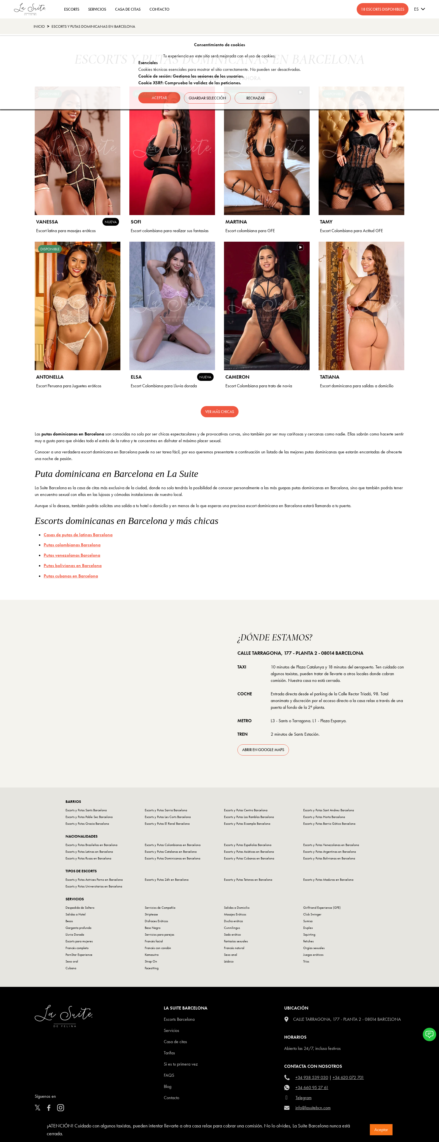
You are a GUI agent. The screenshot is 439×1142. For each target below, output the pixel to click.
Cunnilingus (232, 928)
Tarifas (169, 1053)
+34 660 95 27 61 (311, 1087)
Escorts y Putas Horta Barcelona (324, 817)
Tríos (306, 961)
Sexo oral (72, 961)
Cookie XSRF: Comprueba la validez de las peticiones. (189, 83)
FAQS (169, 1075)
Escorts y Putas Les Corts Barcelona (168, 817)
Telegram (304, 1098)
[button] (429, 1034)
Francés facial (154, 941)
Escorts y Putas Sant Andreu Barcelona (328, 810)
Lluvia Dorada (75, 934)
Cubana (71, 968)
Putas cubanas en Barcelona (71, 576)
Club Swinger (312, 914)
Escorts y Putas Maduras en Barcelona (328, 879)
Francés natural (234, 948)
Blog (167, 1086)
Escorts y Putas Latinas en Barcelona (89, 851)
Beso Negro (152, 928)
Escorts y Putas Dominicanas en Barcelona (93, 26)
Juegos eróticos (313, 954)
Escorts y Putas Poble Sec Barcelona (89, 817)
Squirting (309, 934)
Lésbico (228, 961)
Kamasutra (151, 954)
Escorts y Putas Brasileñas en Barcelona (91, 845)
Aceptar (381, 1129)
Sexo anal (230, 954)
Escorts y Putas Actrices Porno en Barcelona (94, 879)
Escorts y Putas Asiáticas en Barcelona (249, 851)
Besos (69, 921)
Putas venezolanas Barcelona (72, 555)
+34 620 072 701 (348, 1077)
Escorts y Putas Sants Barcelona (86, 810)
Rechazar (257, 97)
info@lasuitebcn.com (313, 1108)
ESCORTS (71, 9)
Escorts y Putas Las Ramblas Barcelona (249, 817)
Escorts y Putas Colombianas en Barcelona (172, 845)
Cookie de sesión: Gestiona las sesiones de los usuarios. (191, 76)
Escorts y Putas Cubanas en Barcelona (249, 858)
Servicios (97, 9)
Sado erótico (232, 934)
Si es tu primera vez (181, 1064)
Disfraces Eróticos (156, 921)
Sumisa (307, 921)
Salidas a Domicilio (236, 907)
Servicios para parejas (159, 934)
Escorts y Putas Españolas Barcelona (247, 845)
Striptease (151, 914)
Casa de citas (175, 1042)
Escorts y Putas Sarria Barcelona (166, 810)
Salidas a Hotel (76, 914)
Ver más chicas (219, 411)
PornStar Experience (79, 954)
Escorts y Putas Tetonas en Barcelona (248, 879)
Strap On (151, 961)
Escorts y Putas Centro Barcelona (245, 810)
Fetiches (308, 941)
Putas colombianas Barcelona (72, 545)
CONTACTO (159, 9)
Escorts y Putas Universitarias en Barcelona (94, 886)
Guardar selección (208, 97)
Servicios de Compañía (160, 907)
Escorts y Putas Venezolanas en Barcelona (331, 845)
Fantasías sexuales (236, 941)
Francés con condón (158, 948)
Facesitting (151, 968)
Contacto (171, 1098)
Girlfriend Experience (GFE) (322, 907)
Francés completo (77, 948)
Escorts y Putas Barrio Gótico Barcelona (329, 823)
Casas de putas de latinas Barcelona (78, 535)
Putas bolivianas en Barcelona (73, 565)
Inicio (39, 26)
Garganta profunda (78, 928)
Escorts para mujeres (79, 941)
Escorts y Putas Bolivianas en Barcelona (329, 858)
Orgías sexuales (313, 948)
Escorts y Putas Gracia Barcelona (87, 823)
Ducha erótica (233, 921)
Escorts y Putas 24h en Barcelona (166, 879)
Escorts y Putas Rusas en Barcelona (88, 858)
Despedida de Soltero (80, 907)
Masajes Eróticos (235, 914)
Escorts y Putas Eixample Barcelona (247, 823)
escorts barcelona (179, 1019)
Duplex (308, 928)
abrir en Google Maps (263, 749)
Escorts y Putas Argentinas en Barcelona (329, 851)
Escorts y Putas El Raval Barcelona (167, 823)
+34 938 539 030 (311, 1077)
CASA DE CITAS (128, 9)
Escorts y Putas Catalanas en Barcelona (171, 851)
